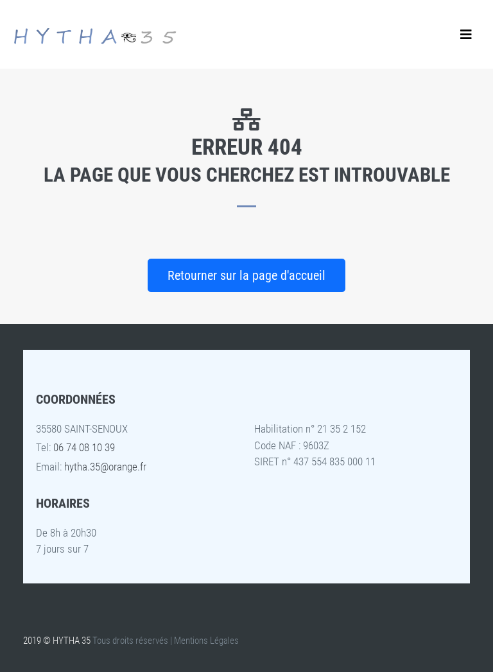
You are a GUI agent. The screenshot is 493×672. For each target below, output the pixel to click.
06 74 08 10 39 (84, 447)
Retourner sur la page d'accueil (246, 275)
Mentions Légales (206, 640)
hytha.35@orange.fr (105, 466)
